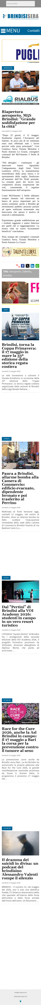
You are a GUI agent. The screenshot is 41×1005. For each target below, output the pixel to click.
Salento (26, 272)
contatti (33, 30)
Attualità (7, 700)
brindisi (7, 275)
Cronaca (7, 439)
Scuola (6, 578)
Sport (6, 310)
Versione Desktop (20, 997)
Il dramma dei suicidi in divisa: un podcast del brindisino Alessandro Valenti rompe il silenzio (20, 869)
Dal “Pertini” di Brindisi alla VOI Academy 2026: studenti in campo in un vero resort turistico (19, 616)
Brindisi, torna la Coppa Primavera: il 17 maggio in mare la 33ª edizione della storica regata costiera (19, 355)
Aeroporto (15, 272)
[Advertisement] (20, 414)
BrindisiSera (8, 68)
